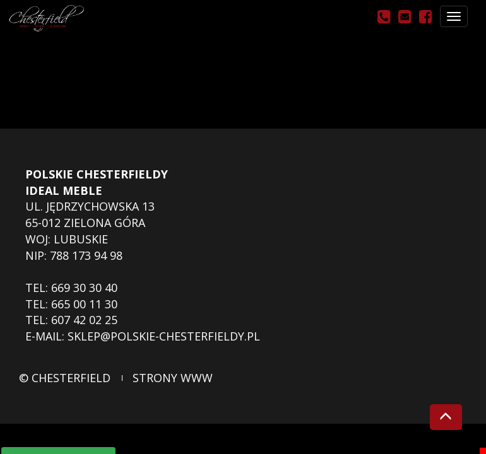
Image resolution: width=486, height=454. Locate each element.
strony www (173, 377)
